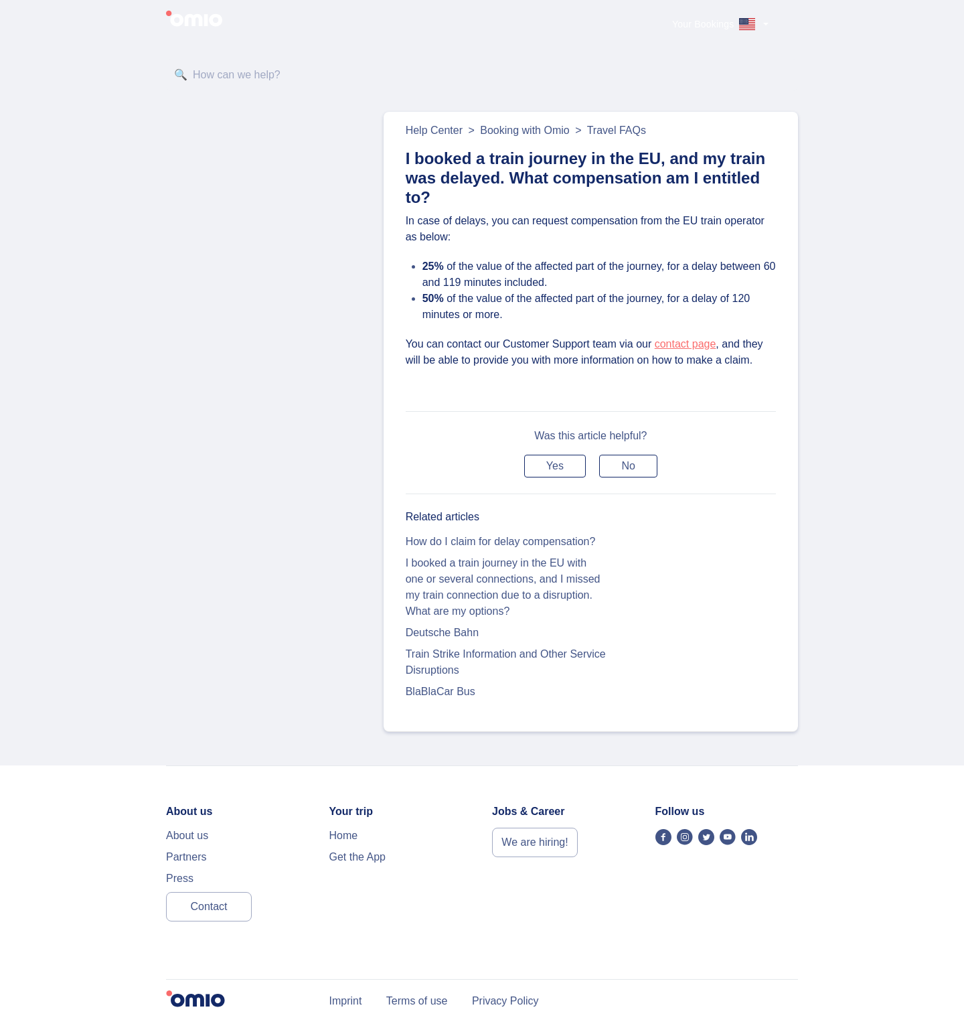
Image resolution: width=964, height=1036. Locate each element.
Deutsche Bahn (442, 632)
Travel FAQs (616, 130)
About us (187, 835)
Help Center (434, 130)
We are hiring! (534, 842)
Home (343, 835)
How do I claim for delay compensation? (501, 541)
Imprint (345, 1001)
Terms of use (417, 1001)
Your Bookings (703, 24)
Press (179, 878)
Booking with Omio (524, 130)
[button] (555, 466)
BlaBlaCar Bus (440, 691)
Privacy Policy (505, 1001)
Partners (186, 857)
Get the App (357, 857)
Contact (208, 906)
